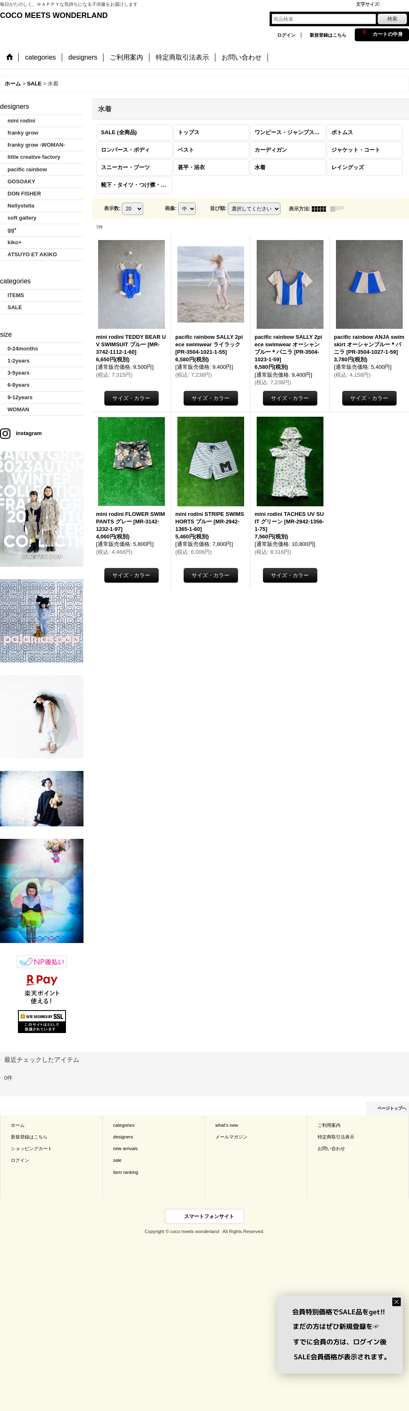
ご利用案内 (329, 1125)
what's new (226, 1125)
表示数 (112, 208)
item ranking (125, 1172)
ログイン (286, 35)
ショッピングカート (31, 1148)
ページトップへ (391, 1108)
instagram (29, 433)
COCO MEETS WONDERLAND (54, 15)
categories (123, 1125)
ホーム (18, 1125)
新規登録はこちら (328, 35)
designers (123, 1136)
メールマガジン (231, 1136)
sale (117, 1160)
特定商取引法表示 (336, 1136)
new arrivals (125, 1148)
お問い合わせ (331, 1148)
